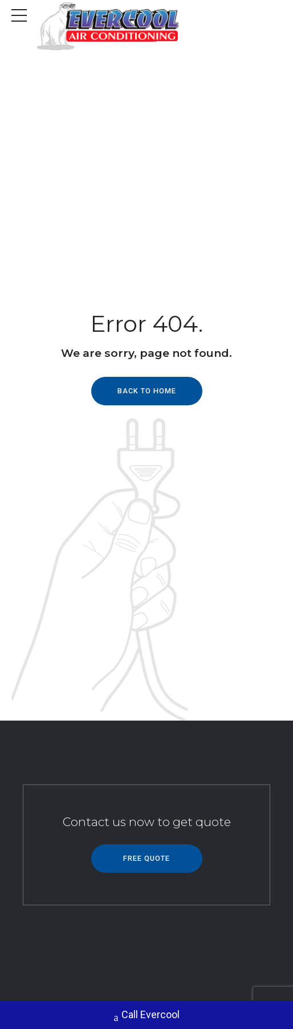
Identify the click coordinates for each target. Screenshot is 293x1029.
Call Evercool (147, 1015)
